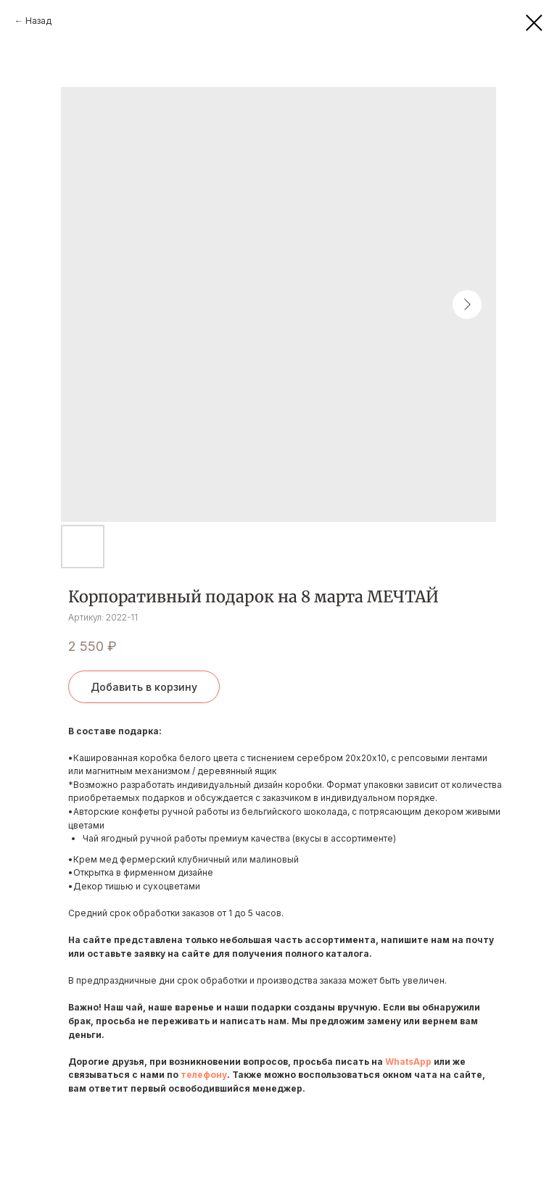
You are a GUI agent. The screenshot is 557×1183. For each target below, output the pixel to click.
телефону (204, 1074)
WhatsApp (408, 1061)
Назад (38, 20)
